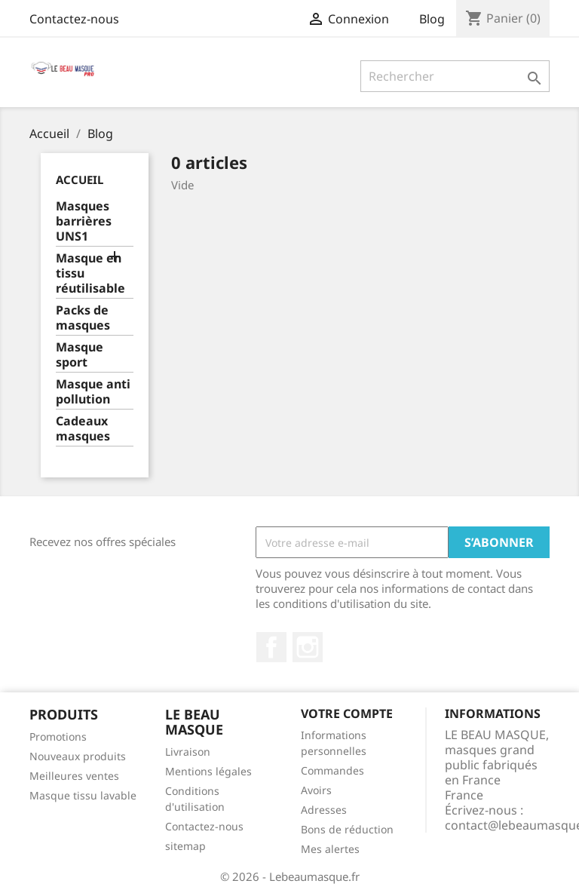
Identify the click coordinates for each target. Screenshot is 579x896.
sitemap (185, 846)
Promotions (58, 736)
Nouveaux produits (77, 756)
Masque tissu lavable (82, 795)
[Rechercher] (455, 76)
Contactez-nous (74, 19)
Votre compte (347, 713)
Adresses (324, 809)
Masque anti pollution (93, 391)
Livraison (187, 751)
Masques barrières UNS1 (84, 221)
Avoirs (316, 790)
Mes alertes (330, 849)
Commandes (332, 770)
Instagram (308, 647)
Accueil (79, 179)
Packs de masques (83, 317)
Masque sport (79, 354)
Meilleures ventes (74, 776)
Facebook (271, 647)
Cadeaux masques (83, 428)
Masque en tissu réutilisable (90, 273)
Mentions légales (208, 771)
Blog (432, 19)
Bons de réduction (347, 829)
